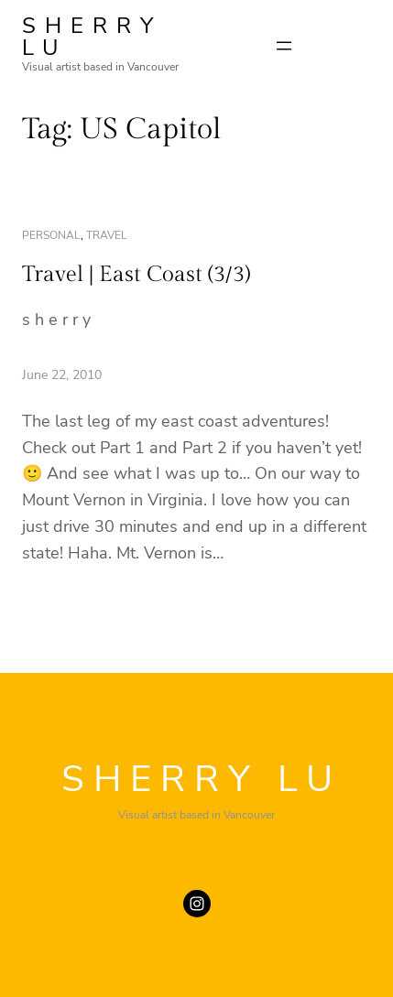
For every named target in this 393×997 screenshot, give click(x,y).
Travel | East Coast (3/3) (136, 274)
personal (51, 235)
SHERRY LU (92, 36)
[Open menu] (284, 46)
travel (106, 235)
